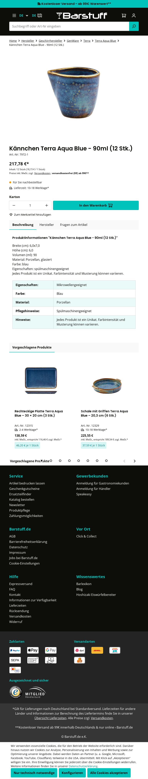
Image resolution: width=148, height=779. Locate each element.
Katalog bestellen (21, 499)
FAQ (12, 589)
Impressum (17, 552)
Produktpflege (19, 510)
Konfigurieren (72, 773)
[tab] (22, 225)
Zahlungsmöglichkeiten (26, 516)
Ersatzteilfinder (20, 494)
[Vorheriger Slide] (124, 461)
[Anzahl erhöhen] (46, 205)
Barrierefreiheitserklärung (28, 542)
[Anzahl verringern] (13, 205)
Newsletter (17, 505)
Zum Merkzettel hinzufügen (30, 215)
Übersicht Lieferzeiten (50, 718)
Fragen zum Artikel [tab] (73, 225)
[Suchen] (134, 26)
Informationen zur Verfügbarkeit (32, 600)
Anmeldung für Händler (93, 489)
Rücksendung (19, 611)
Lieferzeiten (17, 605)
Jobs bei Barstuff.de (23, 558)
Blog (79, 589)
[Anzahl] (30, 205)
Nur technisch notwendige (34, 773)
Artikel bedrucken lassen (27, 483)
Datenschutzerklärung (83, 766)
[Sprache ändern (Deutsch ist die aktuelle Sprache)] (25, 15)
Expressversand (20, 584)
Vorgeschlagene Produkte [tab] (31, 347)
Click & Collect (86, 536)
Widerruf (15, 622)
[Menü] (14, 15)
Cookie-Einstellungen (24, 563)
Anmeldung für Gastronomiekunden (102, 483)
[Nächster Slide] (134, 461)
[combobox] (69, 26)
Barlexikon (84, 584)
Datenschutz (18, 547)
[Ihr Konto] (134, 15)
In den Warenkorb (96, 205)
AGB (12, 536)
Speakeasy (84, 494)
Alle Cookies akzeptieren (109, 773)
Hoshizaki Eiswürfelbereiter (96, 595)
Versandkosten (42, 173)
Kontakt (15, 595)
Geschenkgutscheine (24, 489)
